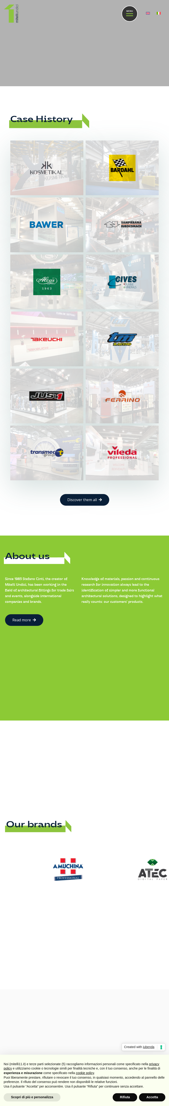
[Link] (11, 14)
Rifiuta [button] (125, 1097)
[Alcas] (46, 282)
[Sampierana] (122, 225)
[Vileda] (122, 453)
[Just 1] (46, 396)
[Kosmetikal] (46, 168)
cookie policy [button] (85, 1073)
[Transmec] (46, 453)
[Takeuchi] (46, 339)
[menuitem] (149, 13)
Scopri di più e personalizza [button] (32, 1097)
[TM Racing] (122, 339)
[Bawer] (46, 225)
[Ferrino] (122, 396)
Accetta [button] (152, 1097)
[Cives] (122, 282)
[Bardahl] (122, 168)
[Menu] (129, 13)
